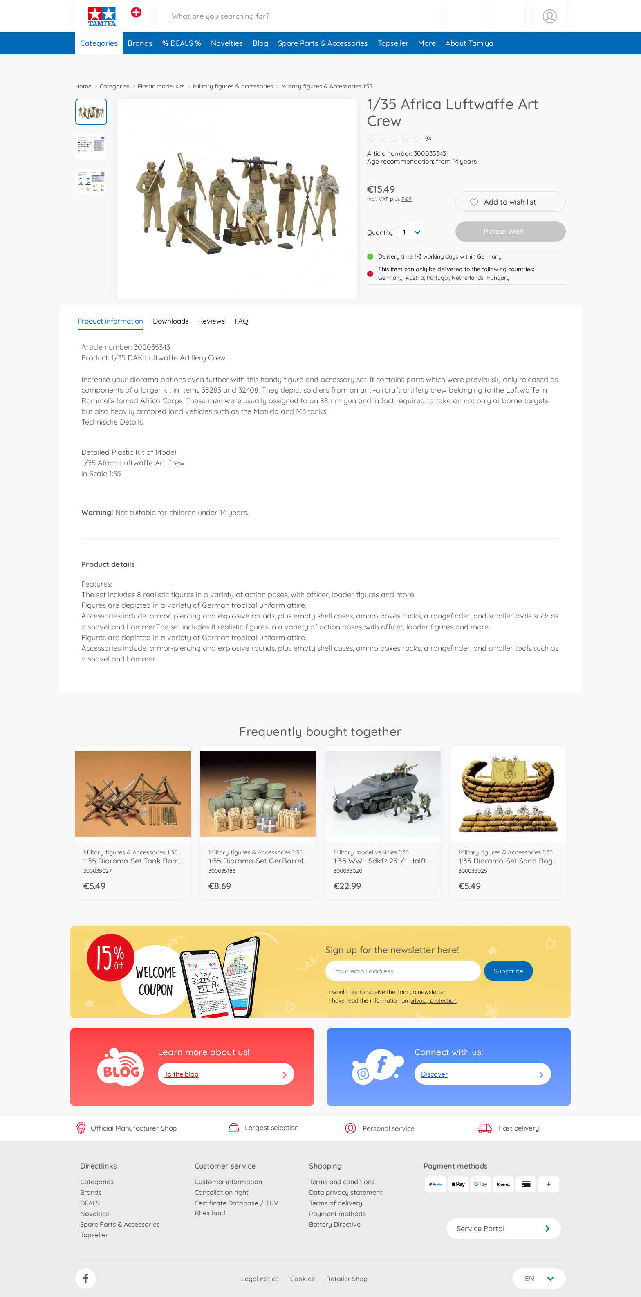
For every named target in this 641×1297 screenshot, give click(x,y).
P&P (406, 199)
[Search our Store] (300, 26)
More (427, 62)
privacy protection (433, 1000)
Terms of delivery (335, 1203)
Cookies (302, 1279)
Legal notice (260, 1279)
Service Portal (504, 1228)
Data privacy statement (345, 1192)
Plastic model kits (161, 86)
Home (83, 86)
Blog (260, 62)
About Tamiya (469, 62)
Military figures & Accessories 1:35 (326, 86)
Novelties (227, 62)
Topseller (393, 62)
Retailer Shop (347, 1279)
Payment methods (337, 1213)
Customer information (228, 1182)
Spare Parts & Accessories (323, 62)
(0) (399, 138)
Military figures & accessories (233, 86)
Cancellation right (222, 1192)
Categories (99, 62)
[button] (508, 26)
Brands (140, 62)
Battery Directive (335, 1224)
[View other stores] (136, 22)
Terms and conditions (342, 1182)
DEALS (182, 62)
